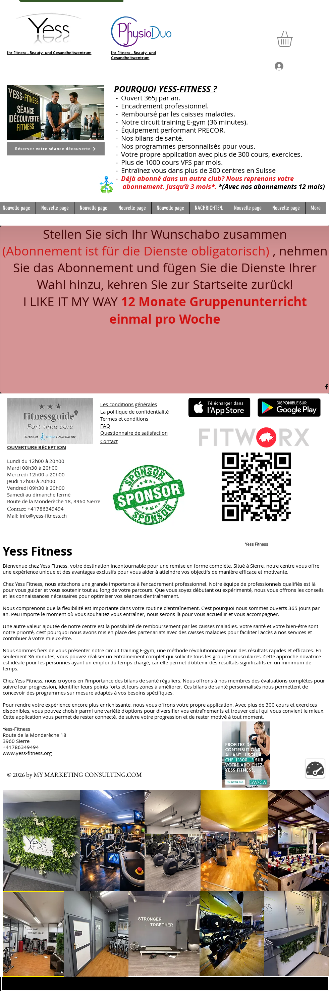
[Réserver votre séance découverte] (56, 148)
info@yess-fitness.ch (43, 515)
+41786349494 (46, 508)
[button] (294, 39)
